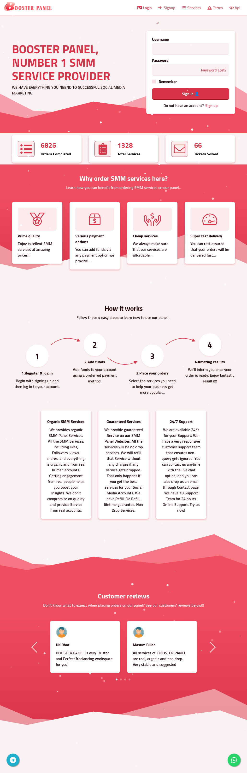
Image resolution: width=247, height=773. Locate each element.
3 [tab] (125, 679)
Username (160, 39)
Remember (168, 81)
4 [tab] (129, 679)
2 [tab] (121, 679)
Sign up (211, 105)
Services (191, 7)
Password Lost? (213, 70)
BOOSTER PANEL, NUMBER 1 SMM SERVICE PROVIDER (61, 62)
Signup (166, 7)
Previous (35, 647)
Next (212, 647)
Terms (215, 7)
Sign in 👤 (190, 93)
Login (144, 7)
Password (160, 60)
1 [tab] (117, 679)
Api (234, 7)
